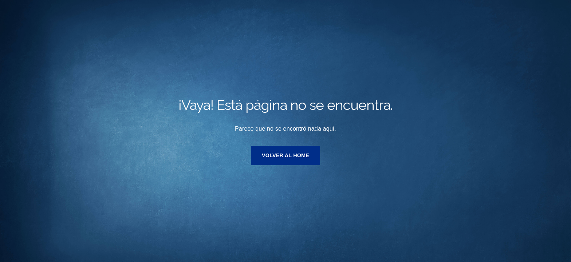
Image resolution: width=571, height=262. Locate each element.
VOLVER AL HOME (285, 155)
